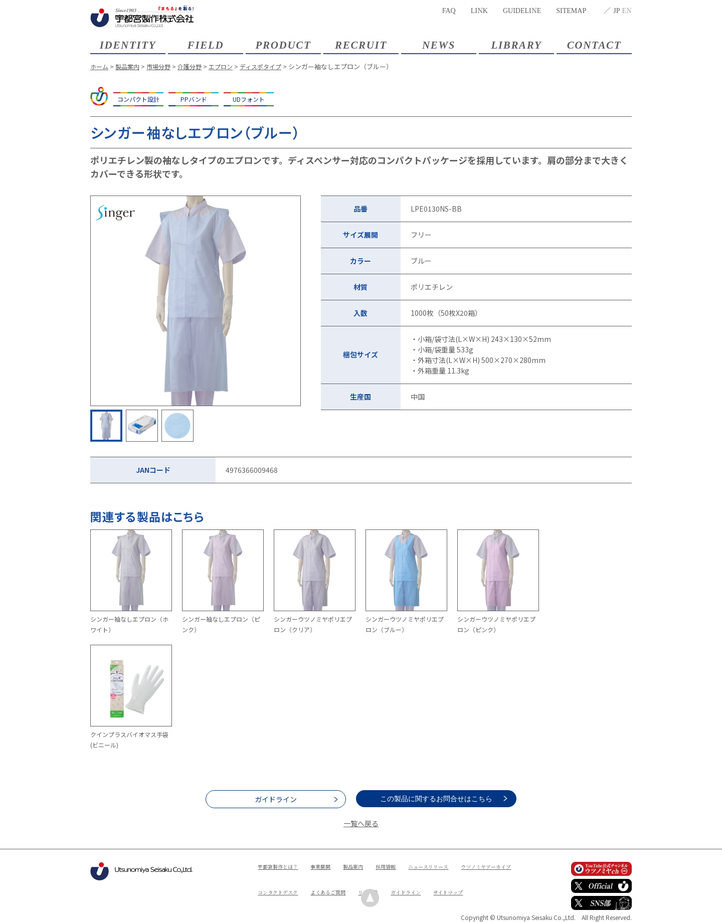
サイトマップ (324, 900)
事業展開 (330, 866)
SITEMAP (571, 10)
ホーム (100, 66)
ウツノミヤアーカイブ (288, 883)
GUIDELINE (522, 10)
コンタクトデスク (354, 883)
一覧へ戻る (361, 823)
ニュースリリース (451, 866)
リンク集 (458, 883)
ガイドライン (276, 799)
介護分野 (196, 66)
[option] (195, 301)
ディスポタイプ (271, 66)
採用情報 (404, 866)
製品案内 (130, 66)
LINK (479, 10)
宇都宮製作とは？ (282, 866)
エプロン (229, 66)
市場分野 (163, 66)
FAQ (449, 10)
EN (627, 10)
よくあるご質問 (412, 883)
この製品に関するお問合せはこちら (446, 799)
